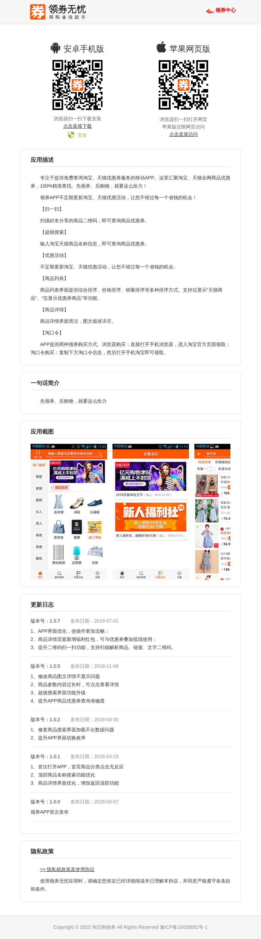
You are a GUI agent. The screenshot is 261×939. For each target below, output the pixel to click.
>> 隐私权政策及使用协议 (67, 869)
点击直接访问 (183, 134)
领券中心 (225, 10)
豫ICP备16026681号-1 (184, 927)
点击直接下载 (77, 126)
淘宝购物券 (104, 927)
